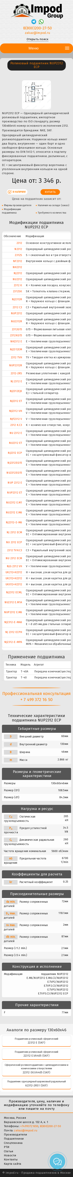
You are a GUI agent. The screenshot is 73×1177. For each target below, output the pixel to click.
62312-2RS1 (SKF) (36, 1085)
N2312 (18, 249)
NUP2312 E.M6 (13, 612)
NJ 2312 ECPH (13, 632)
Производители (15, 1134)
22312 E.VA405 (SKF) (36, 1055)
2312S (18, 255)
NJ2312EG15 (14, 462)
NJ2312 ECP (15, 453)
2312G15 (17, 329)
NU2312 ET (15, 443)
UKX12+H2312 (13, 584)
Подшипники (14, 1138)
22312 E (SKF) (36, 1042)
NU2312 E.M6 (14, 512)
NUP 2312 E (15, 482)
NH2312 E (16, 341)
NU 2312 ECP (14, 542)
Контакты (11, 1159)
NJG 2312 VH (14, 566)
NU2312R (16, 321)
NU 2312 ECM (14, 558)
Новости (10, 1155)
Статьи (8, 1151)
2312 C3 (17, 307)
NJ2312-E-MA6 (13, 622)
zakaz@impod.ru (25, 1130)
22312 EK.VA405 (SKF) (36, 1072)
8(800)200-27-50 (50, 1126)
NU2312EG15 (14, 472)
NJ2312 (18, 273)
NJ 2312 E (16, 381)
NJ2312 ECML (14, 592)
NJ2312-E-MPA (13, 642)
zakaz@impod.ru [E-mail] (37, 33)
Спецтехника (13, 1143)
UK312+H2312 (13, 578)
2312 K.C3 (16, 425)
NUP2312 (16, 313)
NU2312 (17, 279)
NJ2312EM (16, 349)
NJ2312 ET (16, 401)
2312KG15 (16, 335)
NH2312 (17, 267)
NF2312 (17, 261)
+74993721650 (29, 1126)
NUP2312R (15, 365)
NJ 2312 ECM (14, 532)
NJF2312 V (16, 419)
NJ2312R (17, 299)
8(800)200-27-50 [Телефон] (37, 28)
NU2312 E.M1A (13, 602)
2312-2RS (16, 373)
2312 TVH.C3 (14, 550)
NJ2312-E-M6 (14, 522)
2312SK (17, 291)
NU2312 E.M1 (14, 502)
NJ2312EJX (16, 391)
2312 (19, 243)
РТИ (7, 1147)
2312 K (18, 285)
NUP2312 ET (14, 492)
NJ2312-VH (15, 411)
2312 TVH (16, 357)
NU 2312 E (16, 433)
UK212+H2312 (13, 572)
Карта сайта (12, 1164)
